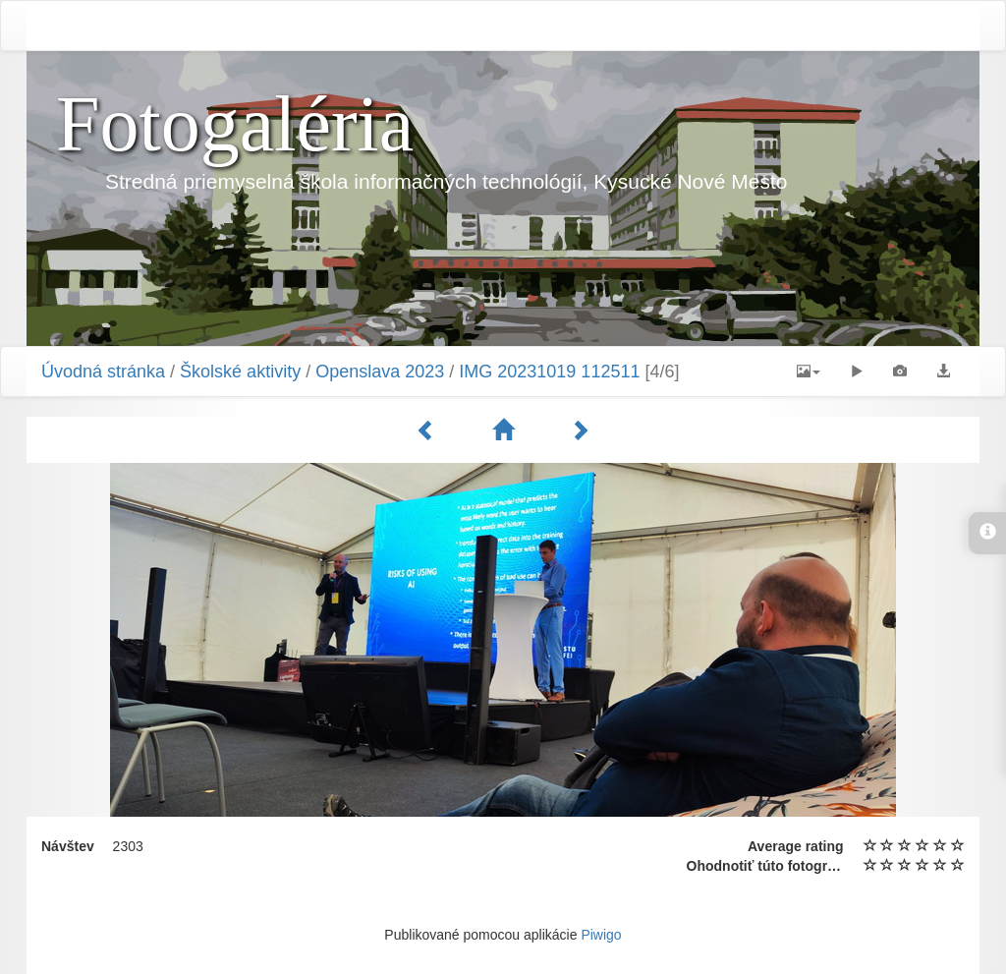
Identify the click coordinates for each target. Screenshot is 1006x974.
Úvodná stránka (103, 371)
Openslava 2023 (379, 371)
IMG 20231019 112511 (549, 371)
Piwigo (601, 935)
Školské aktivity (240, 371)
